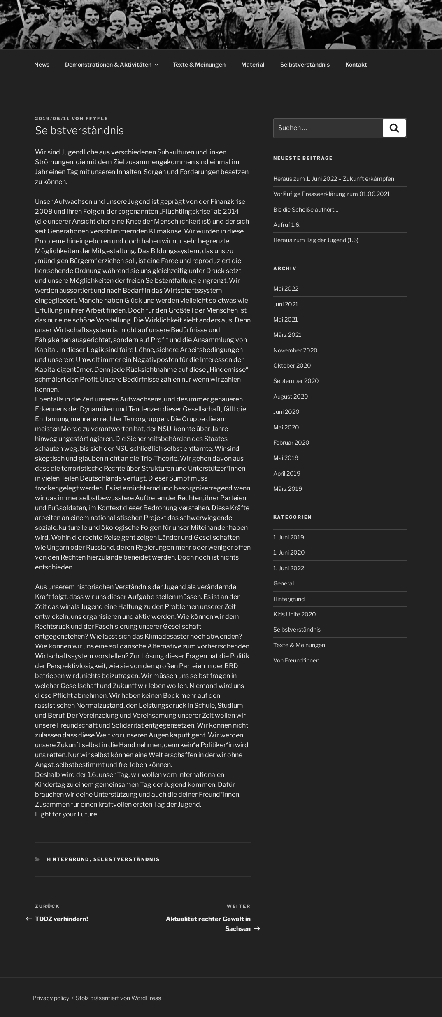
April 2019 (286, 473)
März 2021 (287, 334)
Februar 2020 (291, 442)
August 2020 (290, 396)
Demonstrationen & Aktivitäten (112, 64)
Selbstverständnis (305, 64)
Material (253, 64)
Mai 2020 (286, 427)
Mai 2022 (285, 288)
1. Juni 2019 (288, 537)
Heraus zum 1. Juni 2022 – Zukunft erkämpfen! (334, 178)
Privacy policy (51, 997)
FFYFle (97, 118)
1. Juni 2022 (288, 567)
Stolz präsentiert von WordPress (118, 997)
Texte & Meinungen (199, 64)
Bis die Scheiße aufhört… (305, 209)
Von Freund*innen (296, 660)
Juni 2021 (285, 304)
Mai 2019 (285, 457)
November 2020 (295, 350)
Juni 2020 (286, 411)
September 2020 (296, 380)
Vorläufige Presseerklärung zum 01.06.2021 (331, 193)
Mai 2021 (285, 319)
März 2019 (287, 488)
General (283, 583)
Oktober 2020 (292, 365)
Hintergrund (68, 859)
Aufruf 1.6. (286, 224)
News (41, 64)
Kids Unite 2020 (294, 614)
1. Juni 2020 (289, 552)
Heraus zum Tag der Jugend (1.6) (315, 239)
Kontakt (356, 64)
